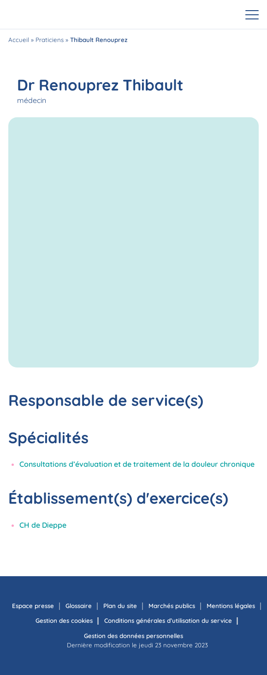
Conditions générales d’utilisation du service (168, 620)
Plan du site (120, 605)
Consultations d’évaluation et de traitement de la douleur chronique (137, 464)
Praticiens (50, 39)
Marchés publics (171, 605)
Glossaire (78, 605)
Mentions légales (231, 605)
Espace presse (33, 605)
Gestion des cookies (64, 620)
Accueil (18, 39)
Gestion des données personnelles (133, 635)
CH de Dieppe (42, 525)
